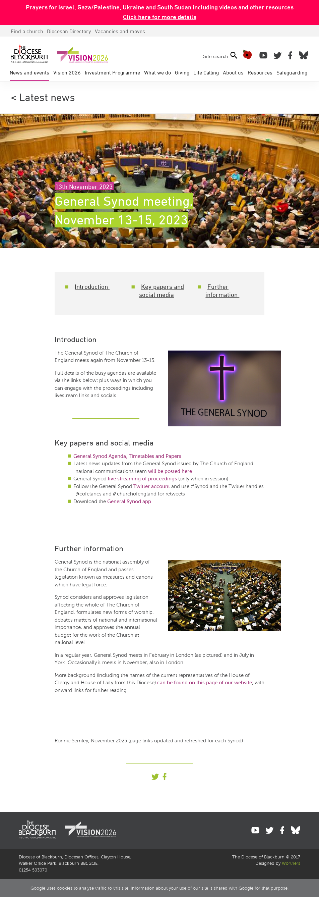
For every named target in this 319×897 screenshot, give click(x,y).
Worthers (291, 863)
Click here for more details (159, 16)
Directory (69, 31)
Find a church (27, 31)
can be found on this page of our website (204, 682)
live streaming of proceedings (143, 478)
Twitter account (151, 486)
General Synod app (129, 501)
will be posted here (170, 471)
